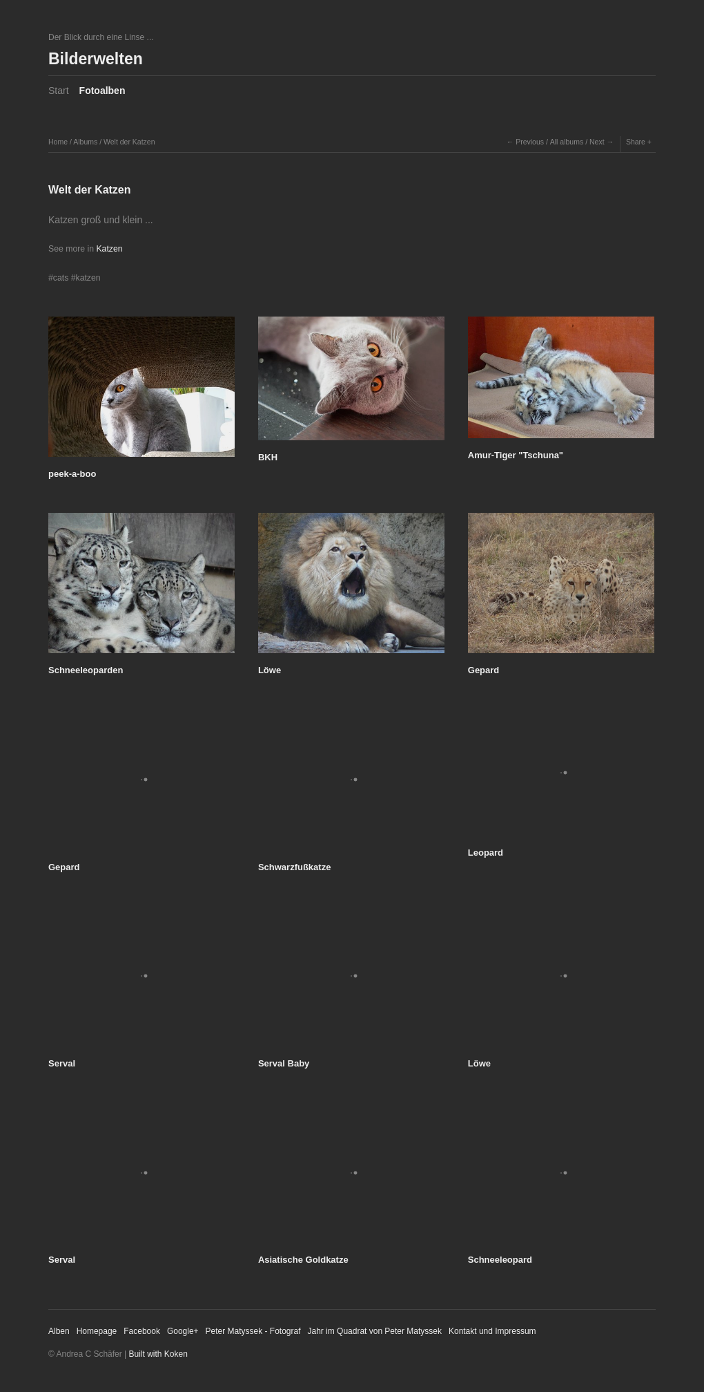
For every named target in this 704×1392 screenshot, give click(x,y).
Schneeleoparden (85, 670)
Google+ (183, 1331)
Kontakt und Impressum (492, 1331)
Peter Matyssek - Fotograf (253, 1331)
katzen (88, 278)
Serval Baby (283, 1063)
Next (597, 142)
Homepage (97, 1331)
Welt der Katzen (129, 142)
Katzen (109, 249)
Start (58, 90)
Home (58, 142)
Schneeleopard (500, 1259)
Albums (85, 142)
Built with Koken (158, 1354)
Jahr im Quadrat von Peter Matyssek (374, 1331)
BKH (267, 457)
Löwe (269, 670)
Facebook (142, 1331)
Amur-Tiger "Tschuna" (515, 455)
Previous (530, 142)
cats (60, 278)
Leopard (485, 852)
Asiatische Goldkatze (303, 1259)
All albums (566, 142)
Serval (61, 1063)
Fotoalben (102, 90)
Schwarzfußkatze (294, 867)
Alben (59, 1331)
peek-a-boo (72, 474)
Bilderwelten (95, 59)
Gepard (484, 670)
